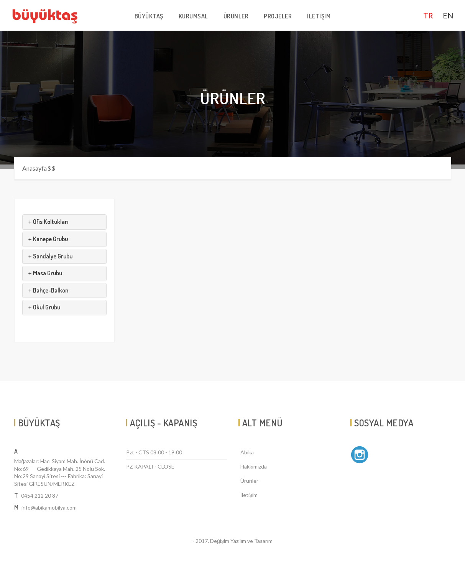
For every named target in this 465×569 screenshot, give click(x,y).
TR (428, 15)
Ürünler (249, 480)
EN (448, 15)
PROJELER (278, 16)
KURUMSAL (193, 16)
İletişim (249, 495)
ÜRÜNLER (236, 16)
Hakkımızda (253, 466)
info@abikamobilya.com (49, 507)
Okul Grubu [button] (44, 307)
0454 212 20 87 (39, 495)
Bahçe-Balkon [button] (48, 290)
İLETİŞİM (318, 16)
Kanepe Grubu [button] (48, 239)
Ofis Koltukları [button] (48, 221)
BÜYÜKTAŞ (149, 16)
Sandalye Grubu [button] (50, 256)
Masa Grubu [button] (45, 273)
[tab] (65, 222)
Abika (247, 452)
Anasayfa (34, 168)
